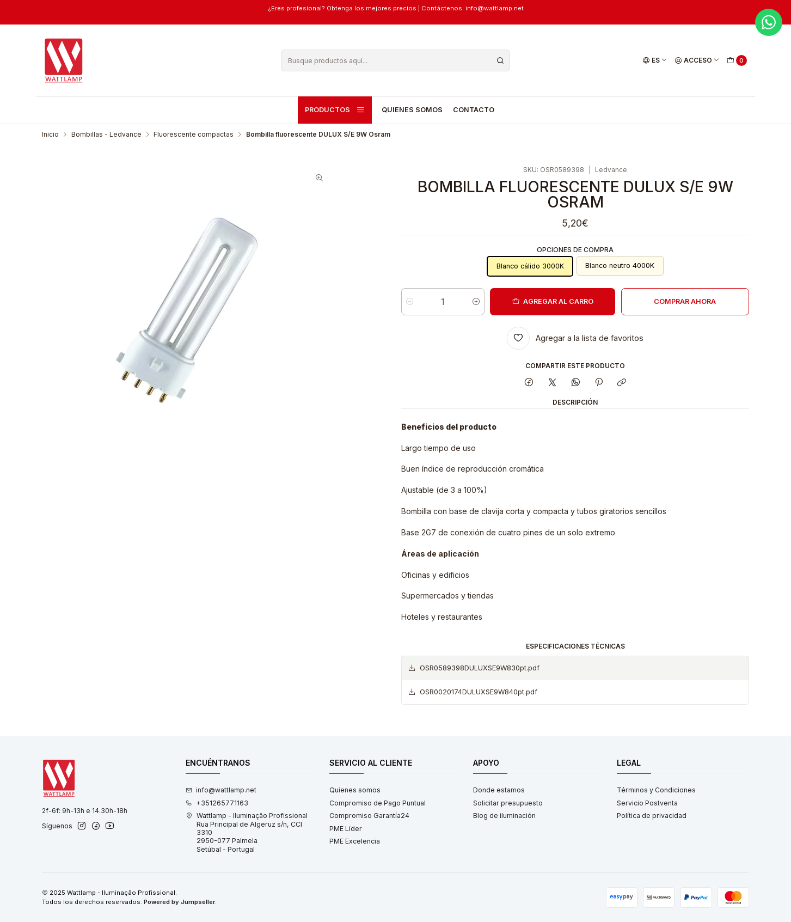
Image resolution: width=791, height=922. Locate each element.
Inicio (50, 134)
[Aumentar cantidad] (476, 302)
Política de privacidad (651, 815)
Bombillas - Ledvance (106, 134)
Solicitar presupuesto (508, 803)
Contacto (473, 110)
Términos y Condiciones (656, 790)
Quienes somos (412, 110)
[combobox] (395, 60)
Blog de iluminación (504, 815)
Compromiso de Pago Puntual (377, 803)
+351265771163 (217, 803)
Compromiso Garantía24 (369, 815)
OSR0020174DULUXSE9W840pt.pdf (472, 692)
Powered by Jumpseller (179, 902)
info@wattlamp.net (221, 790)
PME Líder (345, 829)
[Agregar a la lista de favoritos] (575, 338)
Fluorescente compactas (194, 134)
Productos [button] (335, 110)
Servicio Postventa (647, 803)
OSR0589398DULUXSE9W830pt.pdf (473, 668)
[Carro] (737, 60)
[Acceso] (697, 61)
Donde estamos (499, 790)
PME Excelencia (354, 841)
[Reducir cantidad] (410, 302)
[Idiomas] (655, 61)
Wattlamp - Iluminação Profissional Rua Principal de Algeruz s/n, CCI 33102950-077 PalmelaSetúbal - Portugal (247, 832)
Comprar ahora (685, 301)
